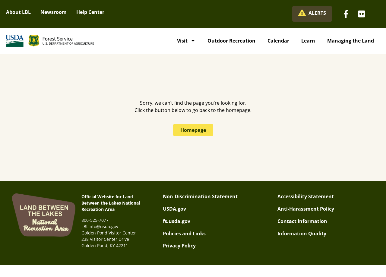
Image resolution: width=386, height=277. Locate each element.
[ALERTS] (302, 13)
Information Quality (301, 233)
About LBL (18, 12)
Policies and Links (184, 233)
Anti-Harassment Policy (305, 208)
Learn (308, 40)
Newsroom (53, 12)
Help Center (90, 12)
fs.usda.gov (176, 221)
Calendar (278, 40)
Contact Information (302, 221)
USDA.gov (174, 208)
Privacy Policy (179, 245)
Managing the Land (350, 40)
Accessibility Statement (305, 196)
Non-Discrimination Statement (200, 196)
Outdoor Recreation (231, 40)
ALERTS (317, 13)
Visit (186, 40)
